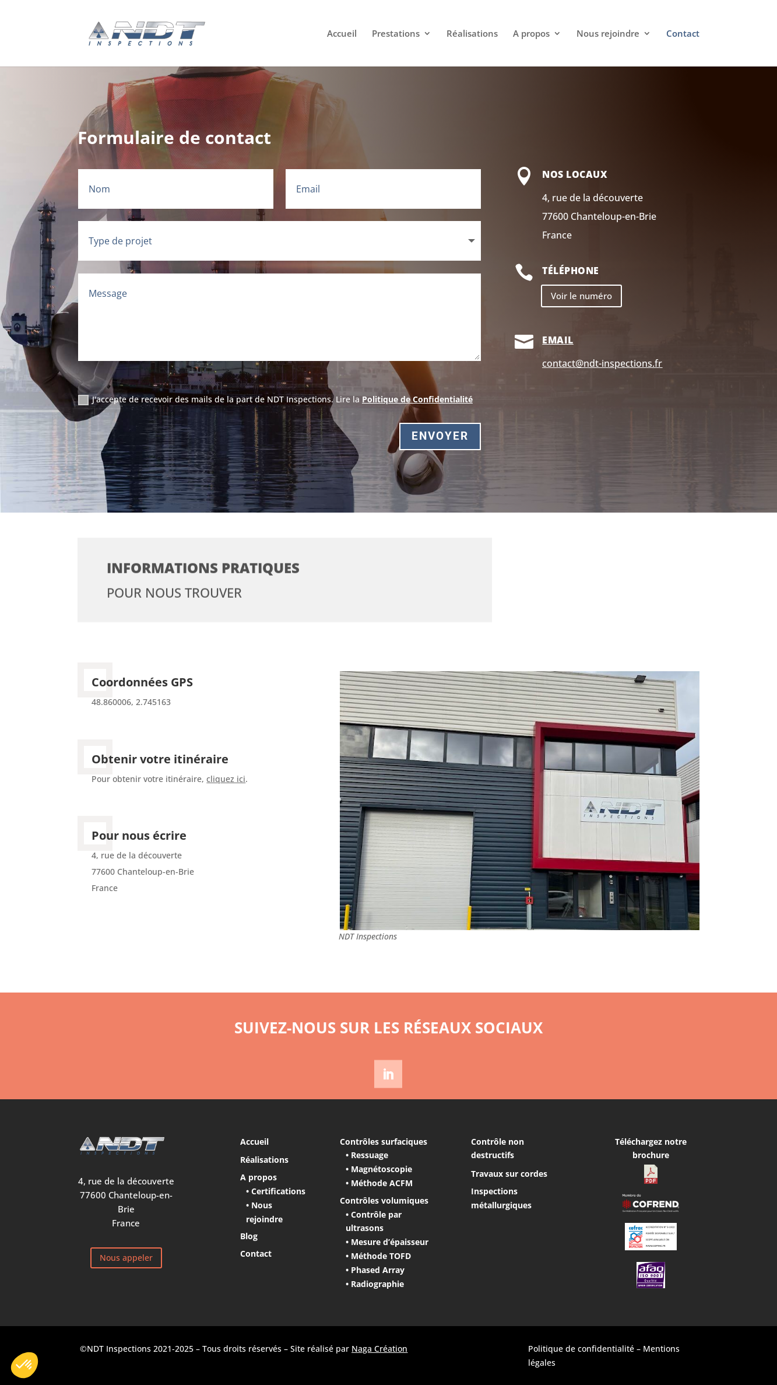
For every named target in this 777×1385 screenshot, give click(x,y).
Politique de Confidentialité (417, 399)
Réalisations (472, 34)
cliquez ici (225, 778)
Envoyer (440, 436)
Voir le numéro (581, 295)
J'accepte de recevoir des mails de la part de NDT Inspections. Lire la (275, 399)
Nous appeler (126, 1257)
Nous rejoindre (607, 34)
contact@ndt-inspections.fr (602, 363)
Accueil (342, 34)
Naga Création (379, 1348)
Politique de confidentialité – (585, 1348)
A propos (531, 34)
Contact (682, 34)
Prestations (396, 34)
